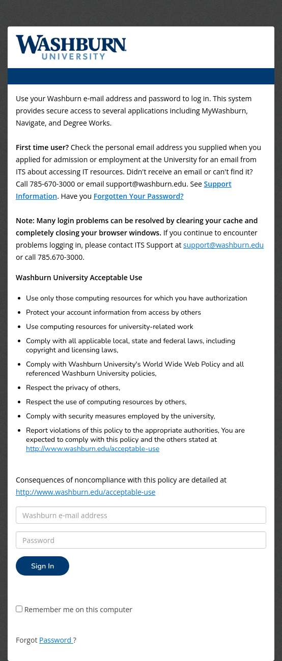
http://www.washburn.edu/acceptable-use (92, 449)
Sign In (42, 566)
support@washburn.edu (223, 245)
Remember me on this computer (74, 609)
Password (56, 640)
